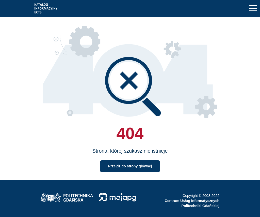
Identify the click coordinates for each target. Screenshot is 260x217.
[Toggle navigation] (253, 8)
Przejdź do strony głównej (130, 166)
